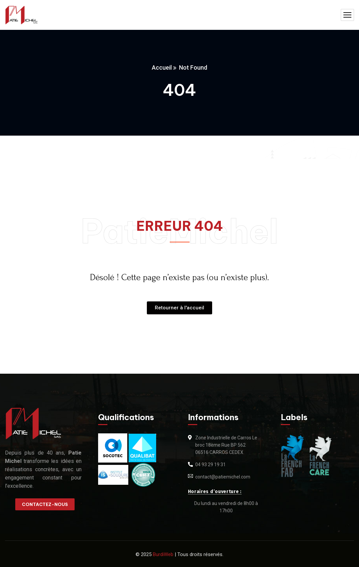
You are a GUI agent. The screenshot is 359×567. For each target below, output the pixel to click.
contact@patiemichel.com (222, 476)
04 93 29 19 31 (210, 464)
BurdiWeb (163, 554)
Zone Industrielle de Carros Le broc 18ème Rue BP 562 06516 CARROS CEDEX (226, 445)
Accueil (162, 67)
